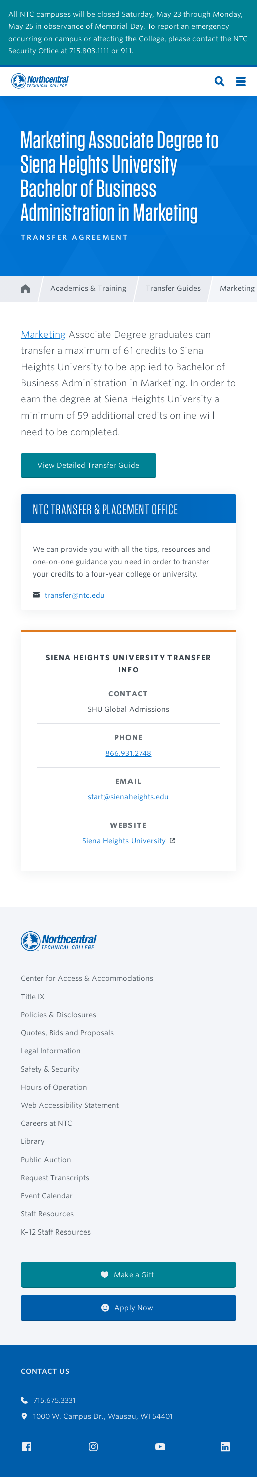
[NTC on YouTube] (162, 1447)
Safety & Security (50, 1069)
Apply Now (127, 1308)
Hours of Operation (54, 1087)
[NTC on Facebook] (28, 1447)
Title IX (33, 997)
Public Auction (46, 1160)
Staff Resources (47, 1214)
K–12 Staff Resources (56, 1232)
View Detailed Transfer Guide (88, 465)
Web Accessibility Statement (70, 1105)
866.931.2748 (128, 753)
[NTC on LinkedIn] (228, 1448)
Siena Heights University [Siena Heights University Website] (125, 841)
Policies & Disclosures (58, 1015)
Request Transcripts (55, 1178)
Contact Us (45, 1371)
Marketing (43, 334)
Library (33, 1141)
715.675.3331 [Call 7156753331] (48, 1400)
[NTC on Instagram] (95, 1447)
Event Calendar (47, 1196)
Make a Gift (127, 1275)
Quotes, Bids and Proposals (67, 1033)
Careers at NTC (46, 1123)
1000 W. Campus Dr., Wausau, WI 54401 (97, 1416)
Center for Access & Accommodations (87, 978)
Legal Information (51, 1051)
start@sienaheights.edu (128, 797)
